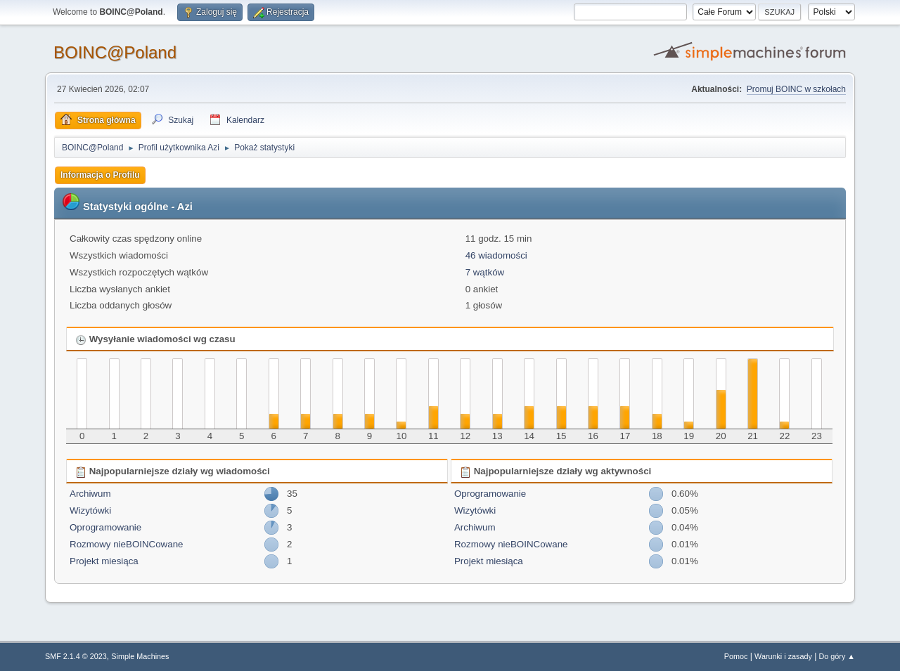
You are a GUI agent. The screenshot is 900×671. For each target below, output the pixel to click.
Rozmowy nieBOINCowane (126, 544)
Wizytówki (90, 510)
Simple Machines (140, 656)
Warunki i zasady (783, 656)
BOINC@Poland (114, 52)
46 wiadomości (496, 255)
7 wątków (485, 272)
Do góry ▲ (837, 656)
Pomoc (736, 656)
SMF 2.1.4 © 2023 (76, 656)
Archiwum (90, 493)
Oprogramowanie (105, 527)
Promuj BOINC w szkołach (796, 89)
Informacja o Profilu (100, 175)
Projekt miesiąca (104, 561)
